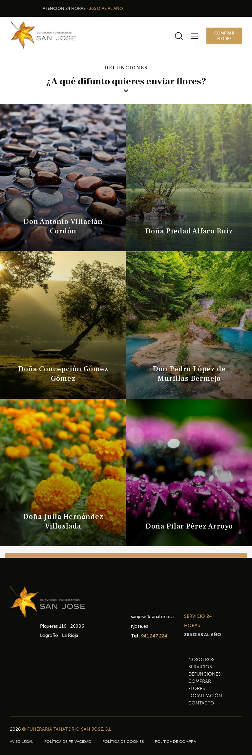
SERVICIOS (200, 667)
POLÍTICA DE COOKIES (123, 741)
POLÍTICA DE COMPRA (175, 741)
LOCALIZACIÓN (205, 696)
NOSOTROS (201, 659)
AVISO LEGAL (21, 741)
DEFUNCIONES (204, 674)
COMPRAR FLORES (199, 685)
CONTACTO (201, 703)
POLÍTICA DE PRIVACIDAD (67, 741)
